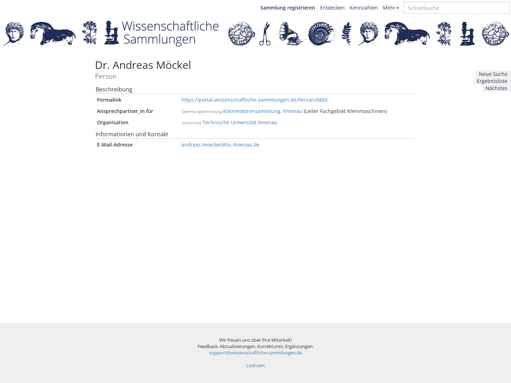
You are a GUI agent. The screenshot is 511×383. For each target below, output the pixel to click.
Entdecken (332, 7)
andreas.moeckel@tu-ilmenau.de (220, 144)
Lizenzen (255, 366)
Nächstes (496, 88)
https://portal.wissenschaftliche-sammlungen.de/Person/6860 (254, 99)
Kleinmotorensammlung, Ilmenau (262, 111)
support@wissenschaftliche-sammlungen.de (255, 353)
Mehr (391, 7)
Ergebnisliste (492, 81)
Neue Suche (493, 74)
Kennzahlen (364, 7)
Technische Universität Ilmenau (240, 122)
